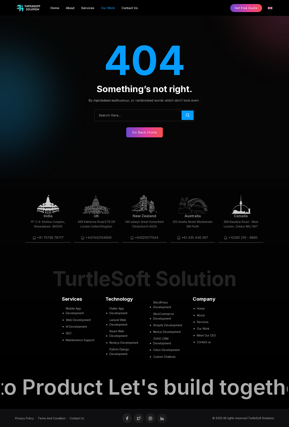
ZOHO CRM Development (162, 341)
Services (202, 322)
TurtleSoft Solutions (261, 418)
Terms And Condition (52, 418)
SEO (68, 333)
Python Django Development (119, 352)
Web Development (78, 320)
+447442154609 (98, 238)
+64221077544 (146, 238)
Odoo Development (166, 350)
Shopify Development (167, 325)
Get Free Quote (246, 8)
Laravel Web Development (118, 322)
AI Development (76, 326)
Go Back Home (144, 132)
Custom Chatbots (164, 357)
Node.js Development (123, 342)
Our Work (203, 328)
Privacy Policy (24, 418)
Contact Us (77, 418)
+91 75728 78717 (50, 238)
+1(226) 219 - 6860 (243, 238)
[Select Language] (270, 8)
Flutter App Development (118, 311)
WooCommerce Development (163, 316)
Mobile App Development (75, 311)
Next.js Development (167, 332)
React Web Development (118, 334)
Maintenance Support (80, 340)
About (201, 315)
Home (201, 308)
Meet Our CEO (206, 335)
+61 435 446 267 (194, 238)
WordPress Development (162, 305)
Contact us (204, 342)
